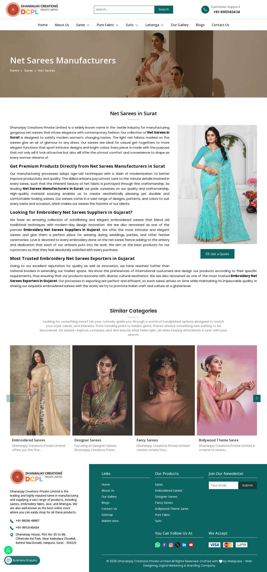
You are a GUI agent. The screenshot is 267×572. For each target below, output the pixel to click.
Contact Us (220, 25)
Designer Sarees (87, 443)
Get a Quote (217, 254)
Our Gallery (180, 25)
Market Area (110, 521)
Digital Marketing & (172, 565)
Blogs (200, 25)
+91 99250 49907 (27, 521)
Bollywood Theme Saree (219, 443)
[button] (257, 398)
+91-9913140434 (226, 12)
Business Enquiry (21, 560)
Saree (82, 25)
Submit (247, 485)
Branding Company (201, 565)
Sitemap (107, 515)
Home (43, 25)
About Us (62, 25)
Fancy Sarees (147, 443)
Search (164, 9)
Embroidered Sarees (28, 443)
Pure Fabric (108, 25)
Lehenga (154, 25)
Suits (132, 25)
